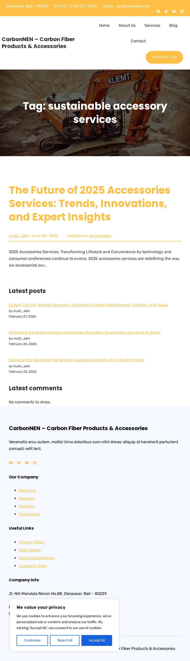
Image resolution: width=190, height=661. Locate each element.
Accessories (100, 235)
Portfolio (26, 506)
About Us (27, 490)
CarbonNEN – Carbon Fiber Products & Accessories (38, 42)
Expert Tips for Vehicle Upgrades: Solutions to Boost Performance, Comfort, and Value (88, 305)
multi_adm (19, 235)
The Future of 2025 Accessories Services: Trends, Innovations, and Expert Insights (89, 204)
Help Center (30, 550)
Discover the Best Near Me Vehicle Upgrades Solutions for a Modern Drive (76, 360)
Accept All (97, 640)
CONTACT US (164, 57)
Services (27, 498)
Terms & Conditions (36, 558)
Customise (32, 640)
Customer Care (33, 565)
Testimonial (29, 514)
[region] (64, 625)
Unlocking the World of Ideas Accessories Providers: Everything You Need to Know (85, 332)
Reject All (64, 640)
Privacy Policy (32, 542)
